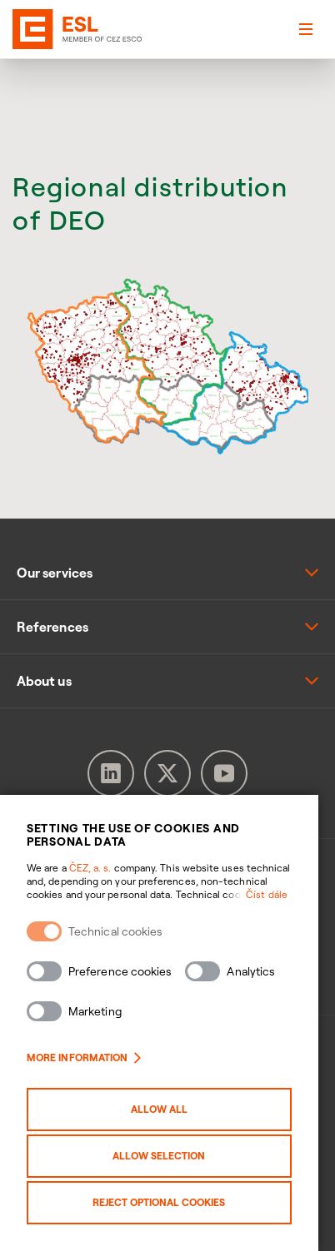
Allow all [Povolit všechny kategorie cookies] (167, 1109)
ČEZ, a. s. (90, 867)
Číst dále (283, 894)
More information (84, 1057)
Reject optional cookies (168, 1202)
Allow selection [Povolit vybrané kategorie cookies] (168, 1155)
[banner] (36, 29)
